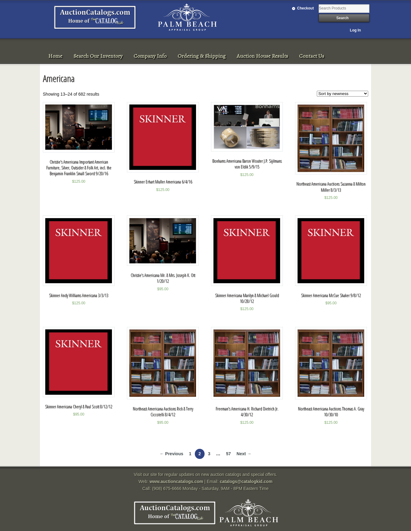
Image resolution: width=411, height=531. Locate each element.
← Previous (171, 453)
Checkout (305, 8)
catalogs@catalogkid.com (246, 481)
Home (55, 56)
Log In (355, 30)
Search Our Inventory (98, 56)
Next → (244, 453)
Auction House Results (262, 56)
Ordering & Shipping (202, 56)
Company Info (150, 56)
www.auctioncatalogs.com (176, 481)
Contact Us (311, 56)
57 (228, 453)
